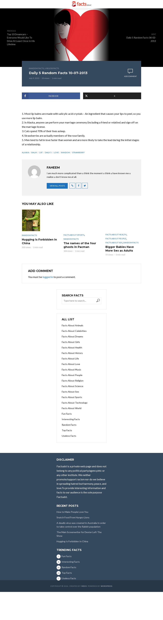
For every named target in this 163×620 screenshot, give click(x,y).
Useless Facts (52, 68)
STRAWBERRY (78, 152)
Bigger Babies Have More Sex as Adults (119, 248)
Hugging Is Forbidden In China (39, 241)
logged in (48, 276)
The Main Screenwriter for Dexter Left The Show (79, 534)
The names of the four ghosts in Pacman (80, 245)
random (65, 152)
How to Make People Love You (72, 511)
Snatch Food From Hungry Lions (73, 517)
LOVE (56, 152)
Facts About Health (115, 234)
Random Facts (36, 68)
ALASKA (25, 152)
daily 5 (48, 152)
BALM (34, 152)
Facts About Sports (74, 235)
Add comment (130, 76)
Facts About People (115, 238)
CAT (41, 152)
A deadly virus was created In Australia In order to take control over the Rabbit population (81, 524)
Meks (84, 586)
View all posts (57, 185)
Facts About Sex (113, 242)
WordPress (106, 586)
